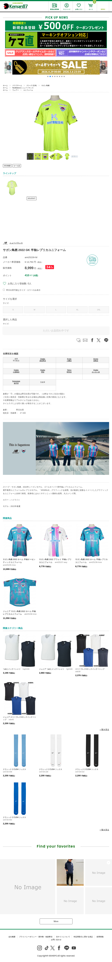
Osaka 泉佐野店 (43, 360)
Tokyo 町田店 (69, 371)
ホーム (5, 85)
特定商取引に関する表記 (83, 937)
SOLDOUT (31, 198)
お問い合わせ (56, 940)
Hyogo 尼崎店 (95, 360)
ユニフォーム (28, 90)
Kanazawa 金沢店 (16, 382)
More (56, 921)
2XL (98, 310)
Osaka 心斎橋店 (16, 371)
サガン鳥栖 (45, 85)
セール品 (17, 166)
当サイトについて (63, 937)
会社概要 (11, 937)
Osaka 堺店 (42, 371)
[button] (47, 76)
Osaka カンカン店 (96, 371)
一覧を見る (104, 729)
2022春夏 (7, 166)
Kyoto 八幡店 (69, 360)
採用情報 (100, 937)
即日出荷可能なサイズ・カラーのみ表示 (23, 290)
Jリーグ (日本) (32, 85)
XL (77, 310)
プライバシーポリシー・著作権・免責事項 (35, 937)
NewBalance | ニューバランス (23, 88)
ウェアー (15, 90)
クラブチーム (17, 85)
